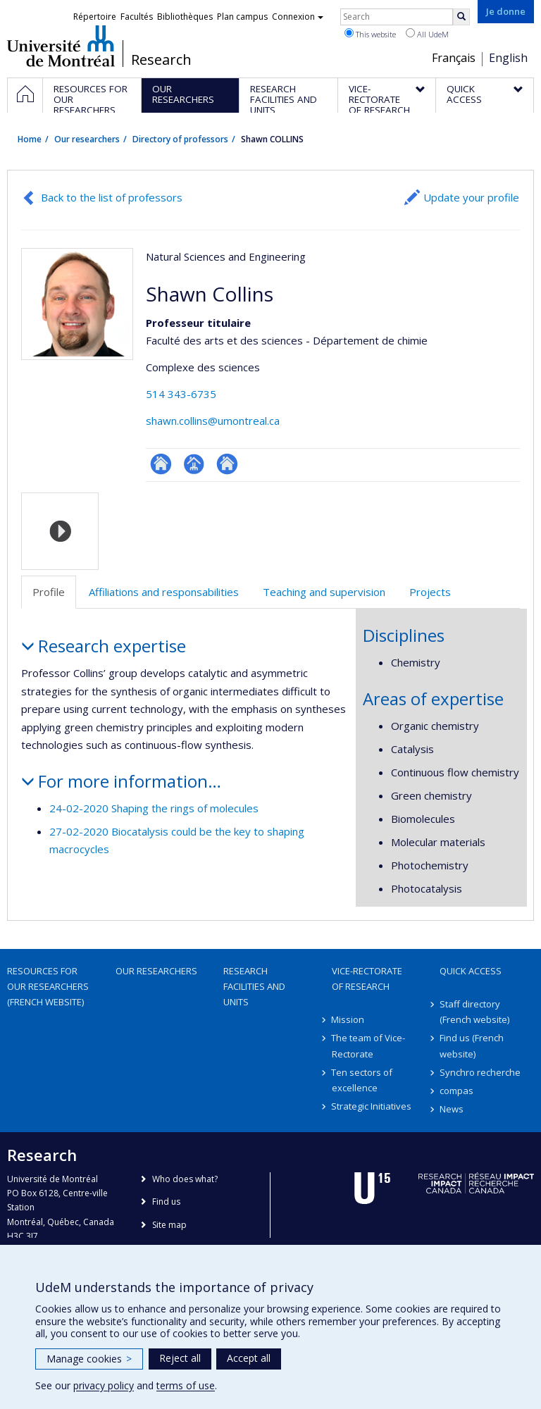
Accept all (248, 1358)
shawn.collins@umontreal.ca (213, 421)
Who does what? (185, 1179)
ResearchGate (161, 464)
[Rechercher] (461, 16)
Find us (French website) (472, 1045)
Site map (169, 1225)
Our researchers (87, 139)
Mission (348, 1019)
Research (161, 60)
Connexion (297, 17)
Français (453, 58)
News (452, 1109)
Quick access (471, 970)
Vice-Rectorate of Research (367, 978)
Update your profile (471, 197)
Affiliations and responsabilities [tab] (164, 592)
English (508, 58)
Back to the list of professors (111, 197)
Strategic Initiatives (372, 1106)
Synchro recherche (480, 1072)
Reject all (180, 1358)
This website (370, 33)
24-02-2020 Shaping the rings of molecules (154, 808)
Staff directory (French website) (474, 1012)
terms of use (185, 1385)
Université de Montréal (61, 46)
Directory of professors (180, 139)
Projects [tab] (430, 592)
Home (30, 139)
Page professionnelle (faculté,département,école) (194, 464)
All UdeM (427, 33)
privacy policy (103, 1385)
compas (456, 1090)
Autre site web (227, 464)
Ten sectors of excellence (362, 1080)
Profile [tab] (48, 592)
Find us (166, 1202)
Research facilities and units (254, 986)
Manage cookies (89, 1358)
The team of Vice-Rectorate (369, 1045)
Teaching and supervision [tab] (324, 592)
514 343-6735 (181, 394)
